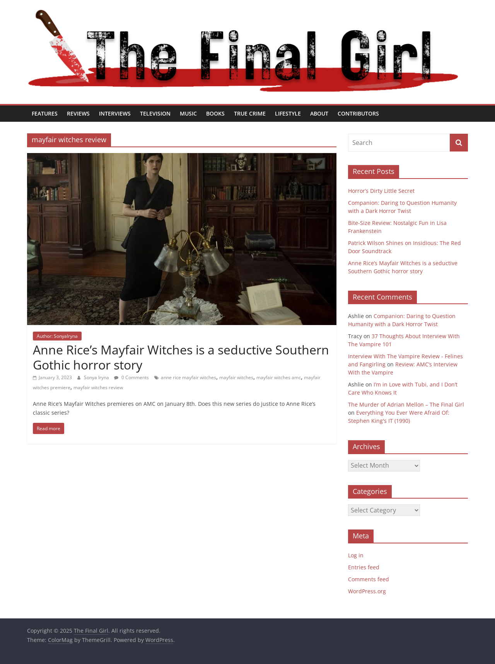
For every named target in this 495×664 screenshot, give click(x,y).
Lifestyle (288, 113)
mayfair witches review (98, 387)
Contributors (358, 113)
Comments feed (368, 579)
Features (45, 113)
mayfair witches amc (278, 377)
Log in (356, 555)
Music (188, 113)
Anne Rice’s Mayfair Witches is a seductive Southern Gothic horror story (181, 357)
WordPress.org (367, 591)
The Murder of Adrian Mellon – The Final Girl (406, 404)
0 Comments (131, 377)
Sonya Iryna (97, 377)
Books (215, 113)
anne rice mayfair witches (188, 377)
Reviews (78, 113)
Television (155, 113)
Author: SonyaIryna (57, 336)
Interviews (115, 113)
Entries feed (363, 567)
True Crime (250, 113)
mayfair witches (236, 377)
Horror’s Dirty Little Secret (381, 190)
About (319, 113)
